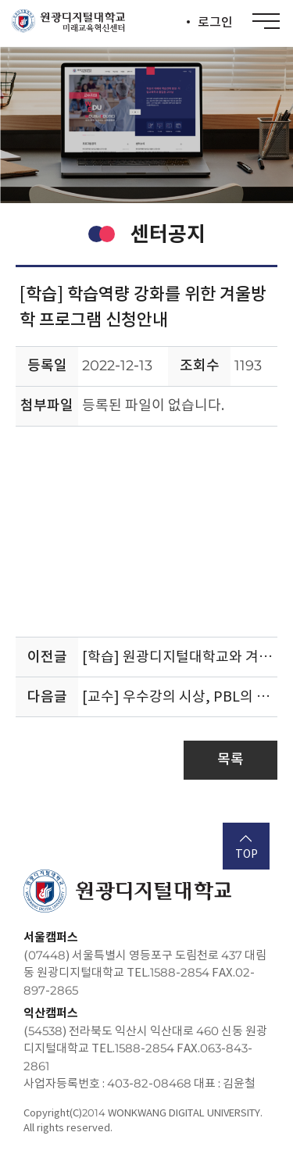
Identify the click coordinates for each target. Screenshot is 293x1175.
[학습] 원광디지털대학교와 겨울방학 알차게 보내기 (179, 657)
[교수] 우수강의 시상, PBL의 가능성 (179, 696)
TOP (246, 848)
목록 (230, 759)
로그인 (215, 22)
